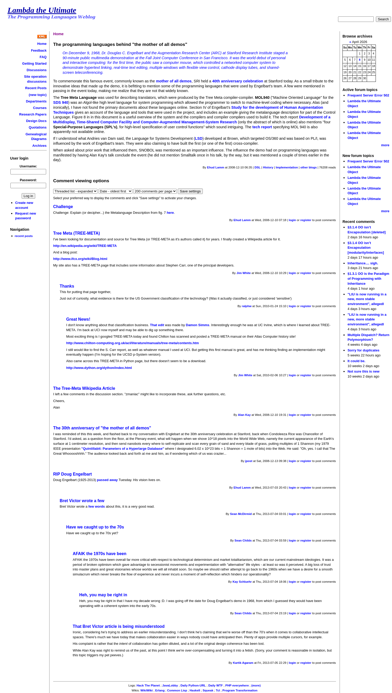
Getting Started (34, 63)
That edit (157, 325)
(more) (256, 685)
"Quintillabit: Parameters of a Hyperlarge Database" (122, 449)
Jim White (244, 273)
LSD (199, 138)
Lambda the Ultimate (42, 10)
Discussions (36, 70)
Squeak (208, 690)
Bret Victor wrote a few (82, 501)
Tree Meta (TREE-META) (76, 233)
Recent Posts (36, 88)
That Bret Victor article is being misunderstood (118, 626)
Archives (39, 146)
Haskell (194, 690)
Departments (36, 101)
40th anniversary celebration (237, 81)
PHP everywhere (237, 685)
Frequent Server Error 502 (368, 95)
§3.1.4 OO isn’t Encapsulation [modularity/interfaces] (365, 247)
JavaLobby (170, 685)
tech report (262, 127)
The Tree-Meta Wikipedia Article (84, 388)
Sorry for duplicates (363, 350)
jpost (249, 461)
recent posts (24, 236)
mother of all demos (174, 81)
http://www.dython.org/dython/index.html (99, 368)
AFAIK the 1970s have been (99, 553)
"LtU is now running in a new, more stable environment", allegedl (366, 299)
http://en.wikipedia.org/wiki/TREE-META (85, 246)
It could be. (356, 361)
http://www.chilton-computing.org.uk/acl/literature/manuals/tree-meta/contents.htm (132, 343)
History (268, 167)
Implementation (287, 167)
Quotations (37, 127)
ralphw (247, 306)
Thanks (67, 286)
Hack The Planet (148, 685)
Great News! (78, 319)
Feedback (39, 50)
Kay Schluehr (242, 581)
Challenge (63, 206)
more (385, 145)
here (170, 213)
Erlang (160, 690)
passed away (107, 480)
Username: (28, 166)
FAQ (43, 57)
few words (96, 506)
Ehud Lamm (215, 167)
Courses (40, 108)
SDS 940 (60, 102)
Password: (28, 180)
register (305, 220)
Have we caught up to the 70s (95, 527)
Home (42, 44)
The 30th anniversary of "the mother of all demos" (102, 428)
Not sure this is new (363, 371)
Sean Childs (243, 540)
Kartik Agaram (243, 662)
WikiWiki (146, 690)
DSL (257, 167)
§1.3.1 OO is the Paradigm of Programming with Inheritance (368, 278)
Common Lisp (177, 690)
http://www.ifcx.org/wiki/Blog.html (80, 259)
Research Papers (33, 114)
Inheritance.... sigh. (362, 263)
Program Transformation (239, 690)
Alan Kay (244, 414)
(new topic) (37, 95)
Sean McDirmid (241, 513)
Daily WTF (215, 685)
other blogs (308, 167)
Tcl (218, 690)
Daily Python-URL (193, 685)
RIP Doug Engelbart (72, 474)
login (292, 220)
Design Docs (36, 121)
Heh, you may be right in (103, 595)
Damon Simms (197, 325)
